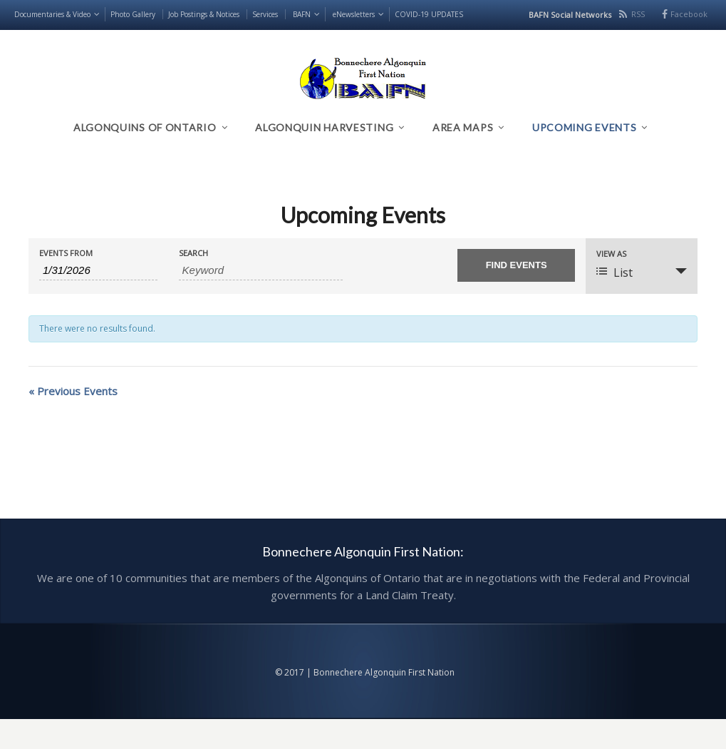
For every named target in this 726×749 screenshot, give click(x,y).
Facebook (688, 14)
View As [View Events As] (611, 254)
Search (193, 253)
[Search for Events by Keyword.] (261, 270)
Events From (66, 253)
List (614, 272)
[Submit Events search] (516, 265)
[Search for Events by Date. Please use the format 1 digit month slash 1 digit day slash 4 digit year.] (98, 270)
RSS (638, 14)
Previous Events (73, 391)
